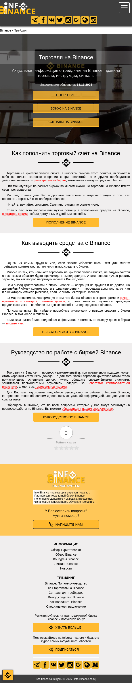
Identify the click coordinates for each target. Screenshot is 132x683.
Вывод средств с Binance (66, 332)
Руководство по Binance (66, 417)
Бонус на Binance (66, 108)
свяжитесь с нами (15, 214)
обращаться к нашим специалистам (87, 408)
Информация (66, 544)
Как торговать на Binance (66, 588)
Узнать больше (68, 627)
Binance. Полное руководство (66, 583)
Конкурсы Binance (66, 559)
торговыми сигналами (51, 386)
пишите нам (14, 323)
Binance (5, 30)
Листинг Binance (66, 564)
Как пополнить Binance (66, 602)
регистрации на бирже (50, 180)
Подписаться (67, 649)
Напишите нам (69, 524)
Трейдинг (66, 577)
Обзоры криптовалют (66, 550)
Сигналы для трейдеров (66, 592)
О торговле (66, 95)
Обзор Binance (66, 554)
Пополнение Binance (66, 222)
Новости (66, 568)
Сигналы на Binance (66, 122)
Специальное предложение (66, 606)
